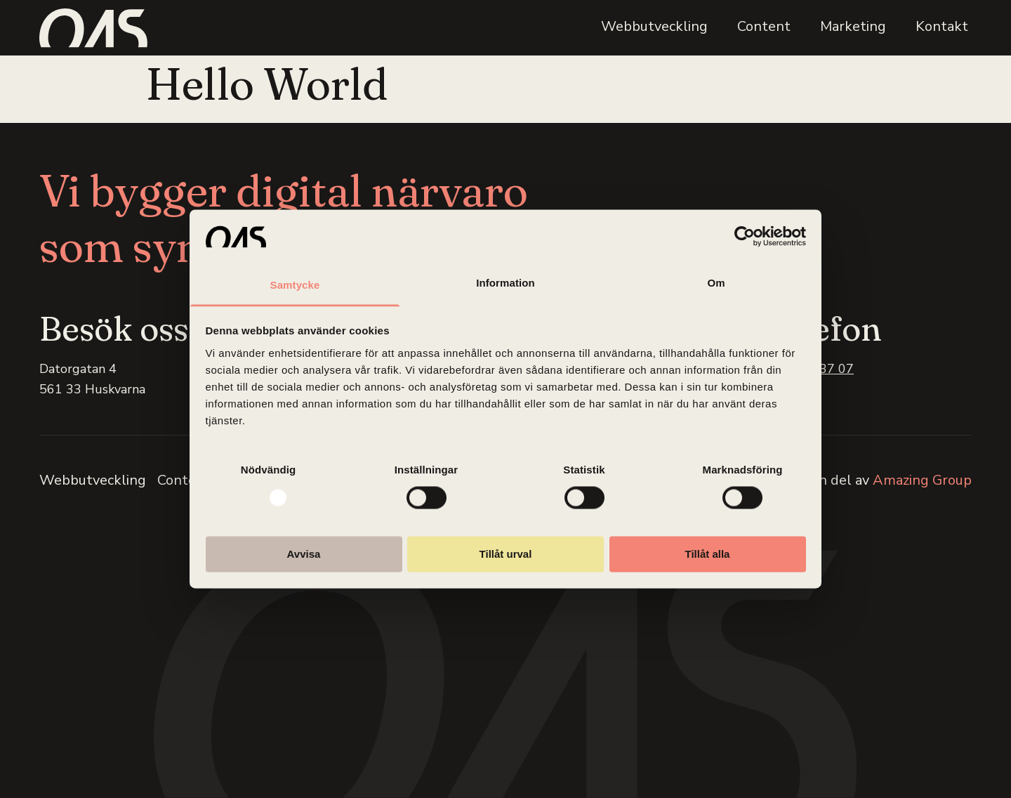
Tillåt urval (506, 554)
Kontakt (942, 26)
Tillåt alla (707, 554)
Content (764, 26)
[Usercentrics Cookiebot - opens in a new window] (744, 236)
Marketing (853, 26)
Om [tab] (716, 283)
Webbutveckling (654, 26)
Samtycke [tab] (295, 285)
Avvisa (304, 554)
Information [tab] (505, 283)
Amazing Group (922, 480)
